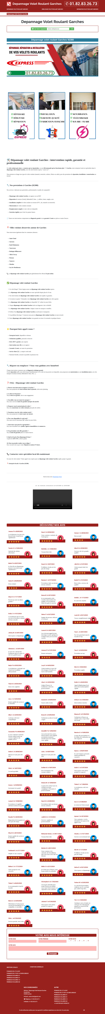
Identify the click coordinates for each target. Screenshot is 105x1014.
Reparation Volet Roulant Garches (87, 9)
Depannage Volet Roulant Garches (17, 9)
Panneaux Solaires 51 (13, 975)
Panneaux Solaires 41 (13, 977)
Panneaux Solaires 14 (13, 979)
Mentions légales (12, 967)
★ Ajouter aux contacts (61, 1003)
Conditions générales (36, 967)
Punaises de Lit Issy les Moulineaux (18, 973)
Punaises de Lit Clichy (13, 971)
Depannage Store (57, 476)
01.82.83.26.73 (35, 999)
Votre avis (12, 945)
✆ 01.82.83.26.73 (81, 3)
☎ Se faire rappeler (50, 29)
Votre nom (12, 939)
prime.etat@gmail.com (35, 996)
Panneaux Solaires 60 (13, 982)
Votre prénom (43, 939)
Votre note (72, 939)
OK (84, 1010)
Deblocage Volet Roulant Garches (52, 9)
